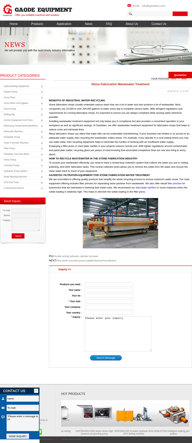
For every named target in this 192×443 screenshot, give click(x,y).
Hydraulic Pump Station (15, 171)
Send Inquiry (12, 201)
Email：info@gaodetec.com (146, 5)
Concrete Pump (11, 165)
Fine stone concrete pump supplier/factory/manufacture (86, 260)
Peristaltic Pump (12, 137)
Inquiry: (6, 220)
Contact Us (159, 23)
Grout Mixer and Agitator (16, 103)
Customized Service (14, 188)
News (88, 23)
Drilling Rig (9, 114)
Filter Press (9, 148)
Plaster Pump (10, 92)
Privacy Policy (56, 439)
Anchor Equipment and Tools (18, 120)
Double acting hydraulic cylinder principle (76, 256)
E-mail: (6, 210)
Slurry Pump (10, 159)
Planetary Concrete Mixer (16, 154)
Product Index (47, 439)
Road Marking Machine (15, 176)
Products (37, 23)
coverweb (77, 439)
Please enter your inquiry (118, 333)
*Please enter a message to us (23, 422)
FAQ (109, 23)
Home (14, 23)
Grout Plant (9, 97)
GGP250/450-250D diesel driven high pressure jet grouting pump (97, 432)
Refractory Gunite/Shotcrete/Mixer (21, 125)
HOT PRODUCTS (73, 393)
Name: (6, 215)
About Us (132, 23)
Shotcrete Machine (13, 131)
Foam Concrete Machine (16, 142)
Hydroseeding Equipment (16, 86)
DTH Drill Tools (11, 182)
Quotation (180, 75)
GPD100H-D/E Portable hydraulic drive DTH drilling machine (136, 432)
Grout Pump (10, 108)
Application (64, 23)
